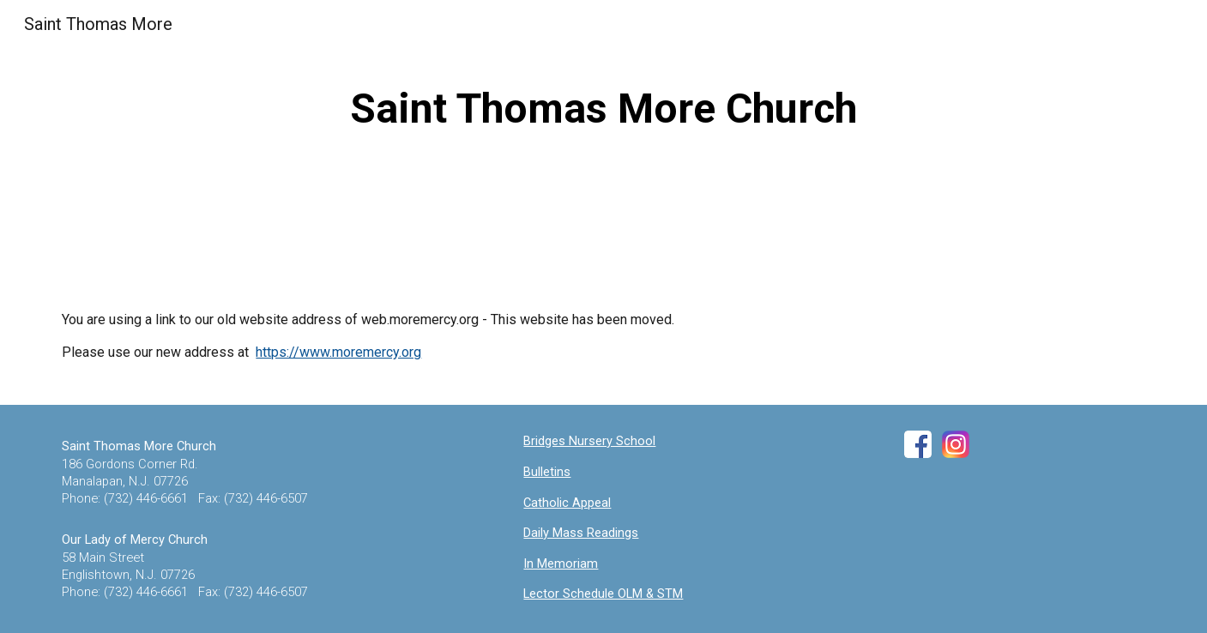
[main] (603, 109)
